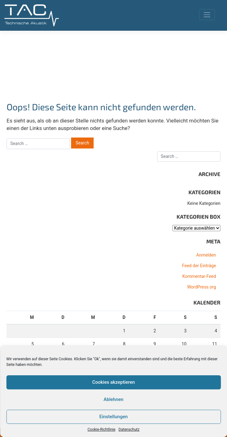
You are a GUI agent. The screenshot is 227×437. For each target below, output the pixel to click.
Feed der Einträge (199, 265)
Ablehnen (113, 399)
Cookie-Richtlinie (102, 429)
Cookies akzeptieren (113, 382)
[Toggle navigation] (206, 14)
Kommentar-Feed (199, 276)
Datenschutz (129, 429)
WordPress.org (201, 286)
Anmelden (206, 255)
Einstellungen (113, 416)
